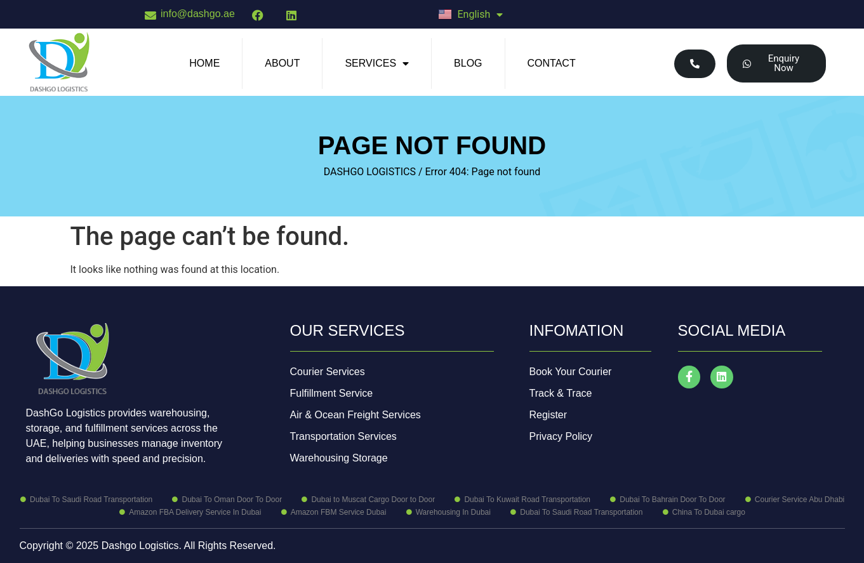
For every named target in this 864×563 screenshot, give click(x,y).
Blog (468, 63)
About (282, 63)
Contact (552, 63)
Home (204, 63)
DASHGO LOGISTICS (370, 172)
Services (377, 63)
